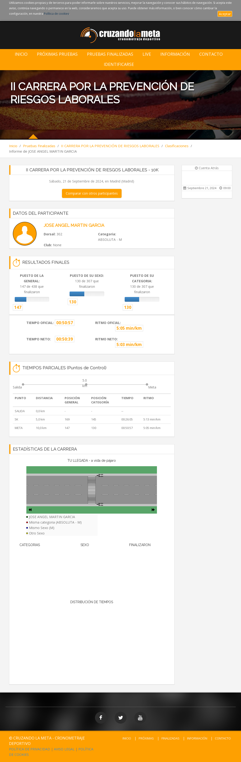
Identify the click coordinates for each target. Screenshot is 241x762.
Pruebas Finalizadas (110, 54)
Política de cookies (56, 14)
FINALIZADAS (170, 738)
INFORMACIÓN (197, 738)
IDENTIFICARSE (119, 64)
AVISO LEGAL (64, 749)
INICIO (127, 738)
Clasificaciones (177, 145)
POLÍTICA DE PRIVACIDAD (29, 749)
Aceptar (225, 14)
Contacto (211, 54)
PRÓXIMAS (146, 738)
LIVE (146, 54)
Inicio (21, 54)
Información (175, 54)
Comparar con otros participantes (92, 193)
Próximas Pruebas (57, 54)
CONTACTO (223, 738)
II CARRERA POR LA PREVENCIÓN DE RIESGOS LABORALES (110, 145)
